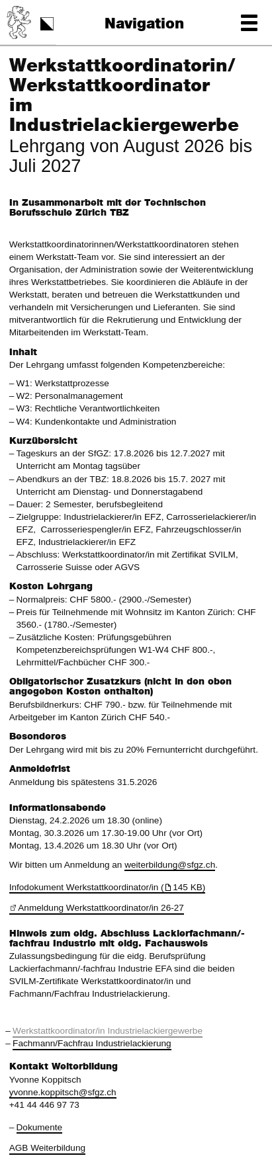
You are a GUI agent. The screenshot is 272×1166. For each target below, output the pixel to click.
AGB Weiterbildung (47, 1148)
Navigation (144, 24)
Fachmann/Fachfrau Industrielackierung (92, 1043)
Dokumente (40, 1127)
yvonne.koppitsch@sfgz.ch (62, 1092)
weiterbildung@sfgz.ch (169, 865)
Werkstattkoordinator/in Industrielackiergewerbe (108, 1031)
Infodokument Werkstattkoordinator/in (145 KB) (107, 887)
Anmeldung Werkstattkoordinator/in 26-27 (101, 908)
